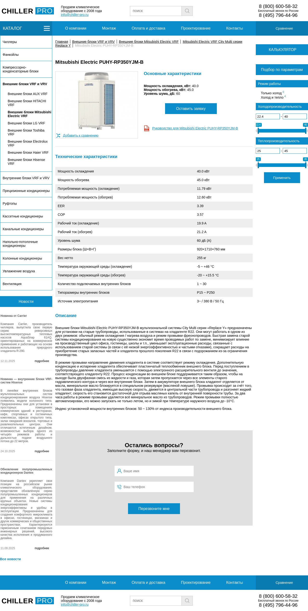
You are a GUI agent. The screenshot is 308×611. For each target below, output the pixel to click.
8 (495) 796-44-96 (278, 15)
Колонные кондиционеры (22, 258)
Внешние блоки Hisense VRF (26, 161)
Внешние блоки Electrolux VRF (28, 143)
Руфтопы (10, 203)
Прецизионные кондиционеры (26, 191)
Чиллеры (10, 42)
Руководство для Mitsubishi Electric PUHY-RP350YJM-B (195, 128)
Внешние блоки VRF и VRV (93, 42)
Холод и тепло (273, 97)
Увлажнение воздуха (19, 271)
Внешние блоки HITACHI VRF (27, 103)
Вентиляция (12, 284)
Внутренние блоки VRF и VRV (26, 178)
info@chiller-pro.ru (75, 15)
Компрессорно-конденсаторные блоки (20, 69)
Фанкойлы (11, 55)
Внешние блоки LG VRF (26, 123)
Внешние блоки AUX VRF (27, 94)
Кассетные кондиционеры (23, 216)
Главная (61, 42)
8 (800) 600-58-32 (278, 6)
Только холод (272, 93)
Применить (281, 178)
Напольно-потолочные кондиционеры (20, 244)
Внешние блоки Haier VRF (28, 152)
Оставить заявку (191, 109)
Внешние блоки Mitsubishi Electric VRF (149, 42)
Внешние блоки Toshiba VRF (26, 132)
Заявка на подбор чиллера (227, 10)
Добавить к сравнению (80, 135)
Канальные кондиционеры (23, 229)
